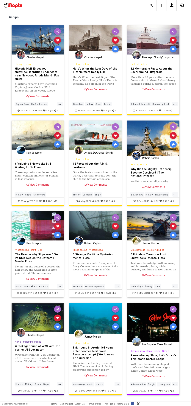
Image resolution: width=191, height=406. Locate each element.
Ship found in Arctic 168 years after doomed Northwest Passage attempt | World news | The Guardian (94, 353)
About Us (80, 403)
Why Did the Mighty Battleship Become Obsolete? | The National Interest (151, 172)
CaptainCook (22, 104)
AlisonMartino (138, 384)
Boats (18, 286)
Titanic (107, 104)
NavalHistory (161, 194)
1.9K (96, 293)
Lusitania (88, 194)
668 (96, 201)
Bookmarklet (66, 403)
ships (157, 286)
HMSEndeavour (39, 104)
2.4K (155, 293)
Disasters (78, 104)
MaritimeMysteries (94, 286)
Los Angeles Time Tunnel (157, 344)
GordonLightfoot (160, 104)
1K (39, 201)
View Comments (37, 96)
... (59, 104)
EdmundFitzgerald (140, 104)
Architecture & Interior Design (145, 351)
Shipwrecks (39, 194)
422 (154, 110)
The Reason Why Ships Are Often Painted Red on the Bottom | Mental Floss (37, 258)
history (148, 286)
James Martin (150, 243)
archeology (137, 286)
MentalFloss (30, 286)
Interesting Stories (32, 341)
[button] (151, 5)
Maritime (77, 286)
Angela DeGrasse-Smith (98, 152)
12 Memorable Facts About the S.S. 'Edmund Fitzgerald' (152, 70)
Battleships (137, 194)
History (18, 64)
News (18, 341)
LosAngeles (164, 384)
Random (43, 286)
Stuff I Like (36, 249)
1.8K (155, 201)
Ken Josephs (34, 152)
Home (54, 403)
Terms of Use (94, 403)
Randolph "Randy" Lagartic (157, 57)
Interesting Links (155, 249)
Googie (165, 351)
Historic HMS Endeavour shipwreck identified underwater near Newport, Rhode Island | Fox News (37, 74)
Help (112, 403)
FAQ (106, 403)
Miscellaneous (22, 249)
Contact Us (123, 403)
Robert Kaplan (150, 158)
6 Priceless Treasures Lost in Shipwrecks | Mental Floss (150, 256)
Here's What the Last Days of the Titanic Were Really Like (95, 70)
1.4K (38, 390)
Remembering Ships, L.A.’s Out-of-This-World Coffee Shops (153, 357)
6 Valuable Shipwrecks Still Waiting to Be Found (33, 165)
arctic (90, 384)
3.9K (97, 390)
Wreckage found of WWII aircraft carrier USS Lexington (37, 347)
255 (38, 110)
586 (39, 293)
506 (96, 110)
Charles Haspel (35, 57)
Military (29, 384)
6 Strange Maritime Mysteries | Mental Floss (93, 256)
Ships (98, 104)
